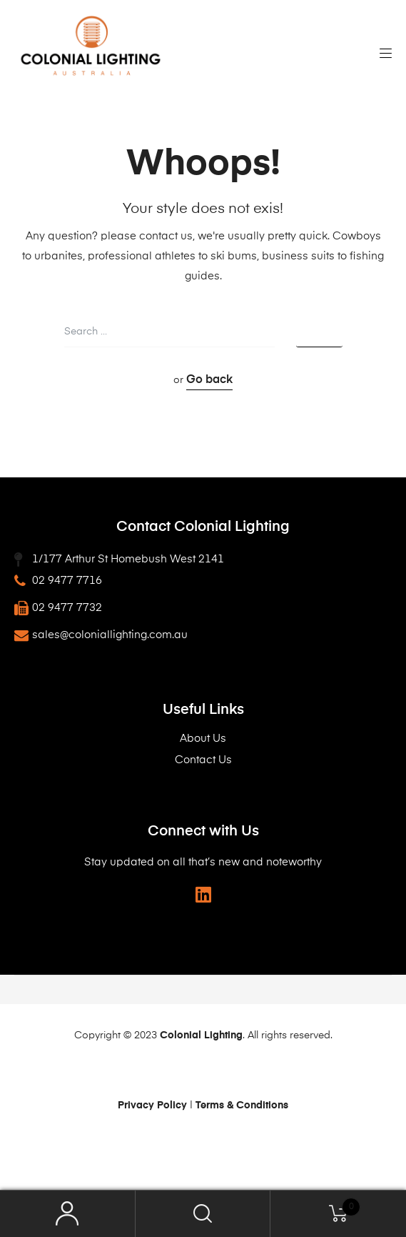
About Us (203, 738)
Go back (209, 380)
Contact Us (203, 760)
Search (203, 1214)
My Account (68, 1214)
